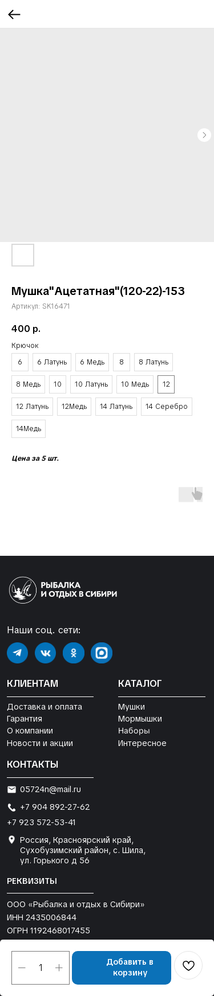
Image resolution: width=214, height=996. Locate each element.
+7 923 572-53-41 (41, 822)
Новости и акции (40, 743)
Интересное (142, 743)
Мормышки (140, 719)
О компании (30, 731)
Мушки (131, 707)
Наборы (134, 731)
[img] (18, 653)
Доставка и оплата (44, 707)
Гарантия (24, 719)
